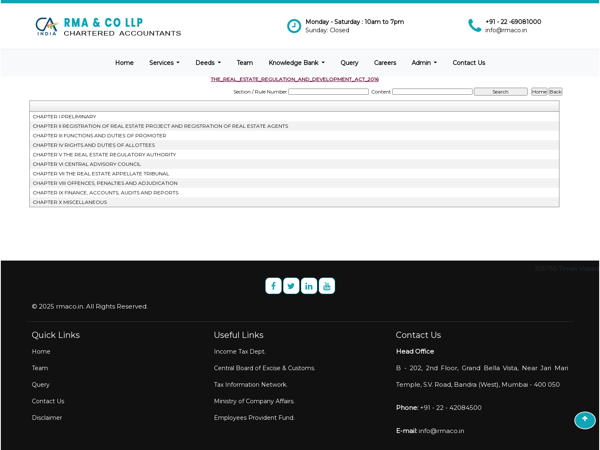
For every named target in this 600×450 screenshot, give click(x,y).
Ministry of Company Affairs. (254, 401)
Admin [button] (422, 63)
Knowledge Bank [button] (294, 63)
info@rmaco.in (506, 30)
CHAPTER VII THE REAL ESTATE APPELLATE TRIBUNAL (101, 173)
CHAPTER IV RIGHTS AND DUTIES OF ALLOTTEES (94, 145)
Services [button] (162, 63)
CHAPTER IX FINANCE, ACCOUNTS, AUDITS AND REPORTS (105, 192)
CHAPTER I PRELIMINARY (64, 116)
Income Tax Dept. (240, 351)
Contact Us (469, 63)
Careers (385, 63)
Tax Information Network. (251, 384)
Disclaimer (47, 417)
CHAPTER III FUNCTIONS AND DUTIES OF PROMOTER (99, 135)
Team (245, 63)
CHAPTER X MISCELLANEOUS (70, 202)
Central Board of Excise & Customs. (264, 368)
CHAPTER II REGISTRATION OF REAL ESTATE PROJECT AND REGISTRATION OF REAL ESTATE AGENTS (160, 126)
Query (349, 63)
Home (124, 63)
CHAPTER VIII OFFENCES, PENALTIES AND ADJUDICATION (105, 183)
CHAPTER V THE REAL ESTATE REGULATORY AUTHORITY (104, 154)
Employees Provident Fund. (254, 417)
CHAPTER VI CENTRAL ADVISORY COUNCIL (87, 164)
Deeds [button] (205, 63)
